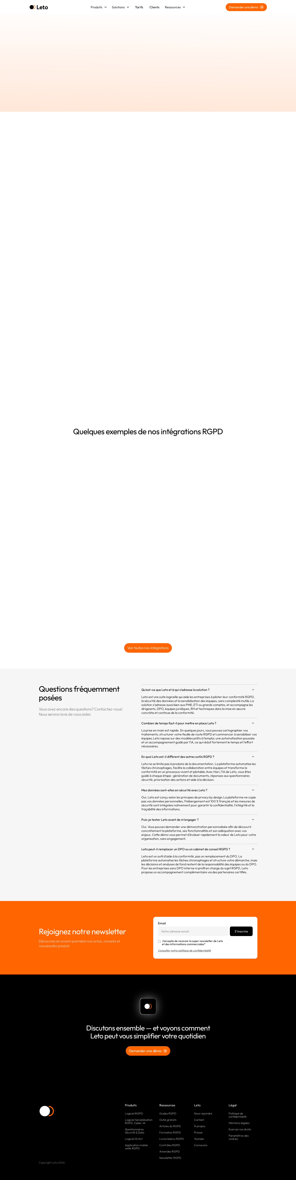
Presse (198, 1132)
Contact (199, 1120)
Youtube (199, 1139)
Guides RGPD (167, 1113)
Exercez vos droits (240, 1129)
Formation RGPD (170, 1132)
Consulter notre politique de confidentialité (184, 950)
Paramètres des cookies (239, 1137)
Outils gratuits (167, 1120)
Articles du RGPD (170, 1126)
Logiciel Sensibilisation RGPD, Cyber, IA (138, 1121)
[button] (98, 7)
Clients (154, 7)
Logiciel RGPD (134, 1113)
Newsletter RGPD (170, 1158)
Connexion (200, 1145)
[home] (38, 7)
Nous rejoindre (203, 1113)
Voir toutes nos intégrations (148, 648)
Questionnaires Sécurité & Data (134, 1131)
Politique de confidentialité (238, 1115)
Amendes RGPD (169, 1151)
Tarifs (139, 7)
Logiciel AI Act (134, 1139)
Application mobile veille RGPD (136, 1146)
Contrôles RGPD (169, 1145)
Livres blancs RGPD (171, 1139)
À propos (199, 1126)
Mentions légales (239, 1123)
